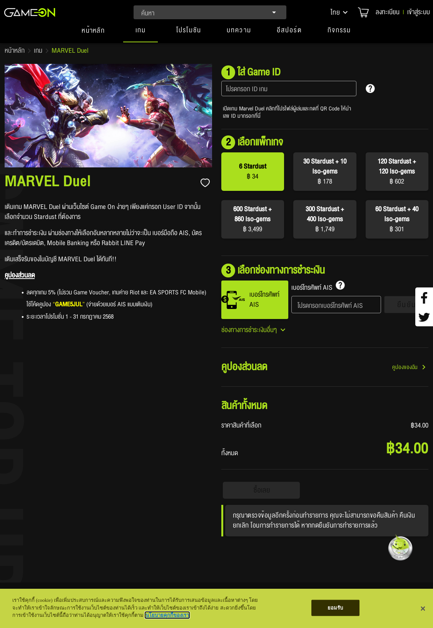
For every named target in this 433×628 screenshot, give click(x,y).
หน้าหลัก (15, 51)
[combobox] (210, 12)
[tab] (93, 33)
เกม (38, 51)
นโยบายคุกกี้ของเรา (167, 615)
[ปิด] (423, 608)
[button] (340, 12)
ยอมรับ (335, 608)
